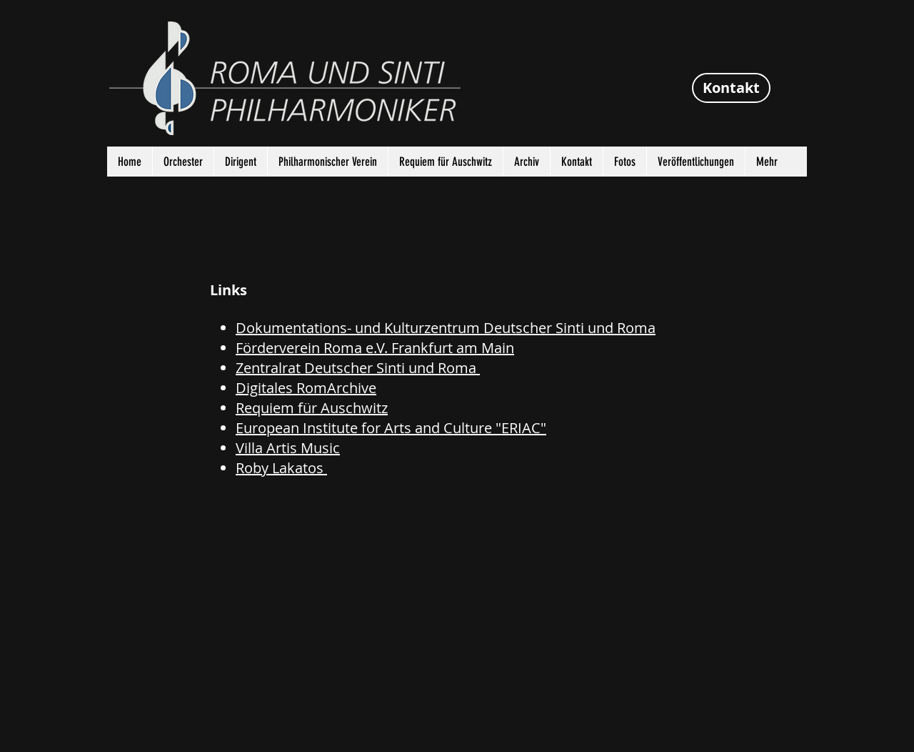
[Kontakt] (731, 88)
